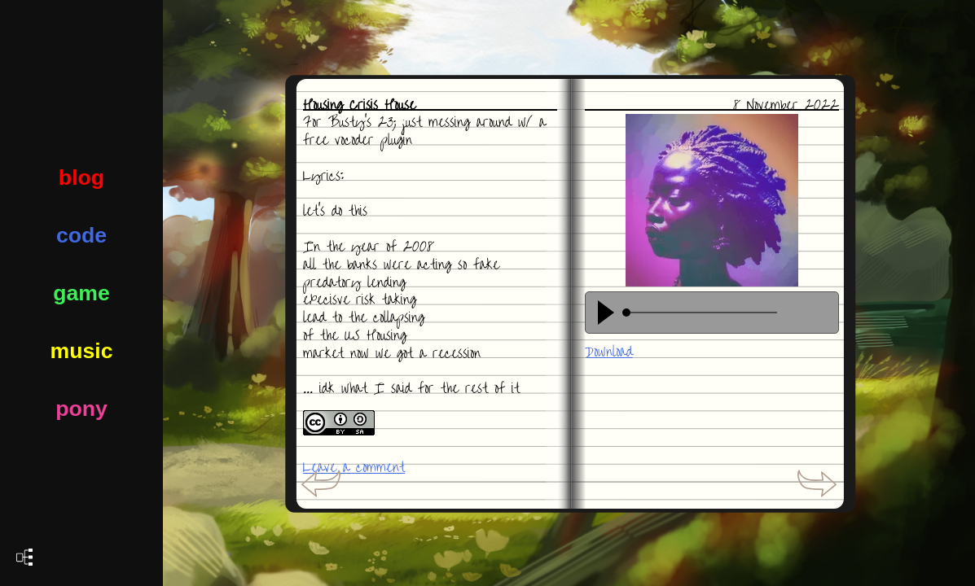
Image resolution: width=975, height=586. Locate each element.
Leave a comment (354, 467)
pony (81, 408)
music (81, 351)
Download (609, 352)
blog (81, 177)
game (81, 293)
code (81, 235)
